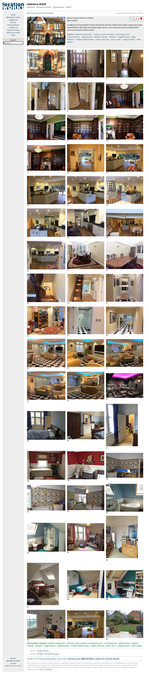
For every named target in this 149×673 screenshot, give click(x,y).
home (13, 14)
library (13, 22)
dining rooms (87, 37)
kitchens (112, 37)
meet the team (13, 30)
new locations (13, 25)
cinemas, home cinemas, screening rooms (111, 34)
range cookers (129, 39)
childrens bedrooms (83, 34)
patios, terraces (102, 39)
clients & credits (13, 32)
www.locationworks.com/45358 (129, 13)
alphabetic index (13, 17)
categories (13, 20)
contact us (13, 27)
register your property (13, 666)
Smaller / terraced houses (48, 654)
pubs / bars (116, 39)
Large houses (43, 650)
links (13, 35)
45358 (68, 7)
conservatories (73, 37)
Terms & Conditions (45, 669)
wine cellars (137, 645)
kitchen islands (101, 37)
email (98, 658)
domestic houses (43, 7)
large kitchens (63, 645)
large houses (58, 7)
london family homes (85, 39)
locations (31, 7)
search (13, 663)
